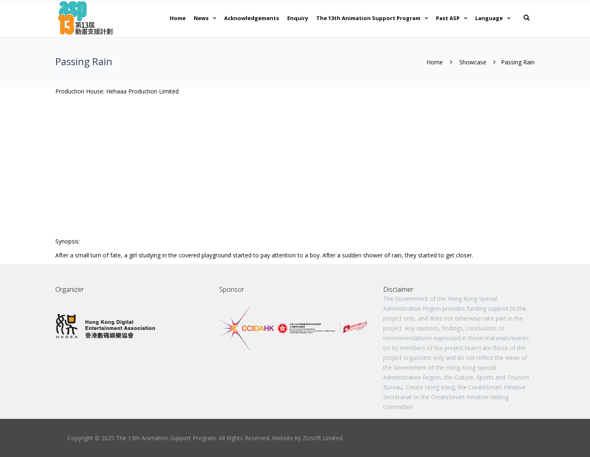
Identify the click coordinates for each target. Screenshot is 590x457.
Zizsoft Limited (323, 438)
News (201, 18)
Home (178, 18)
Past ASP (448, 18)
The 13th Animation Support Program (368, 18)
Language (489, 18)
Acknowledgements (251, 18)
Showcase (472, 62)
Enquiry (297, 18)
